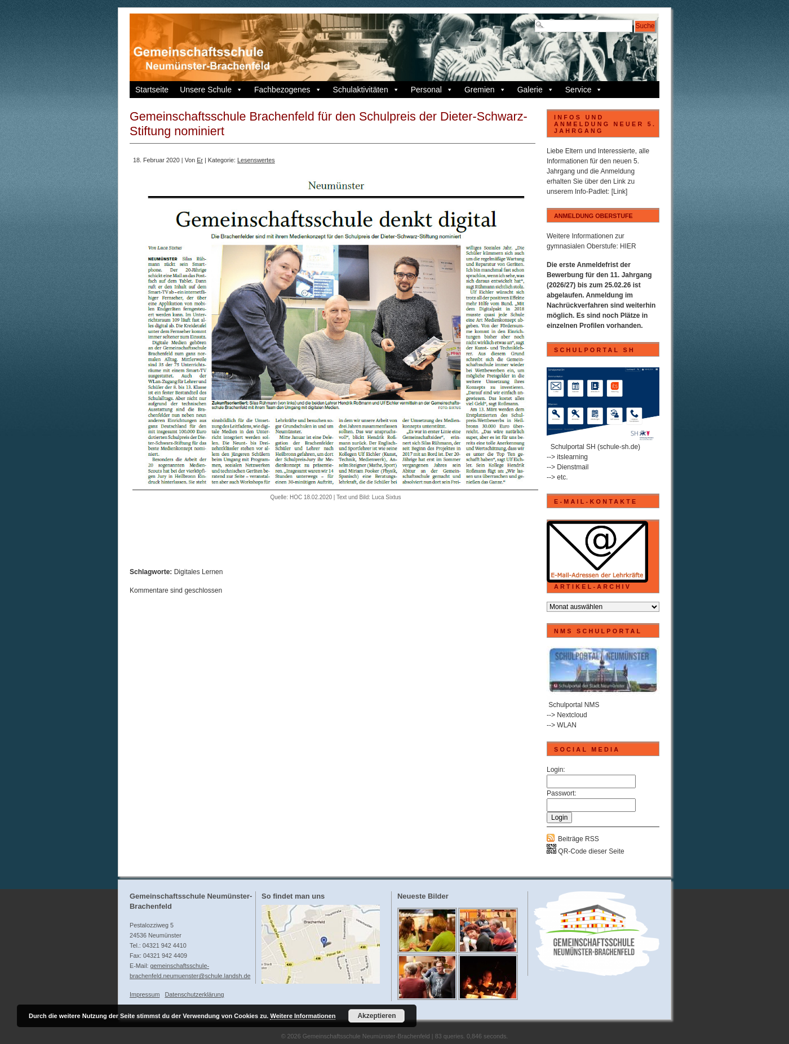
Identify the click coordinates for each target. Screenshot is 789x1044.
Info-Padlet (591, 192)
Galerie (535, 89)
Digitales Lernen (198, 572)
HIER (628, 246)
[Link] (619, 192)
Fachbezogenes (288, 89)
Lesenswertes (256, 160)
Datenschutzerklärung (194, 994)
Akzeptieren (376, 1016)
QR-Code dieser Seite (585, 851)
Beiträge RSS (578, 839)
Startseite (152, 89)
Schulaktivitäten (366, 89)
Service (584, 89)
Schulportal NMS (573, 705)
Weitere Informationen (302, 1015)
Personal (432, 89)
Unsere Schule (211, 89)
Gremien (485, 89)
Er (200, 160)
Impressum (144, 994)
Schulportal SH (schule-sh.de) (595, 447)
